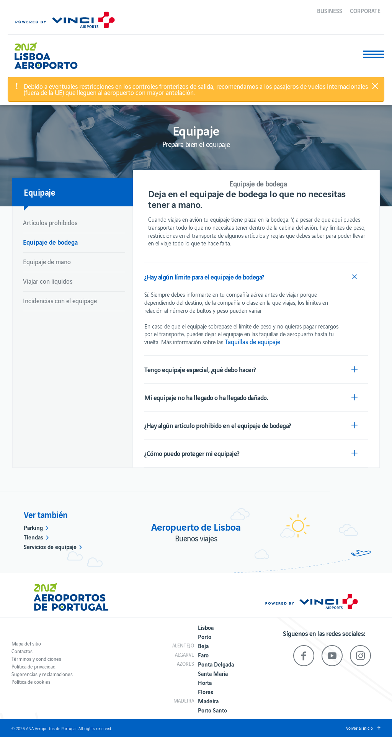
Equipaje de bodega (50, 242)
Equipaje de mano (47, 261)
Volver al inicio (359, 728)
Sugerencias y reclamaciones (42, 674)
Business (329, 10)
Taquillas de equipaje (252, 341)
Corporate (365, 10)
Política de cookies (31, 681)
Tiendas (33, 537)
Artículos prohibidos (50, 222)
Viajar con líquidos (47, 281)
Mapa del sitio (26, 643)
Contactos (22, 651)
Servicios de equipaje (50, 546)
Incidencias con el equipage (60, 300)
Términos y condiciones (36, 658)
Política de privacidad (33, 666)
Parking (33, 527)
